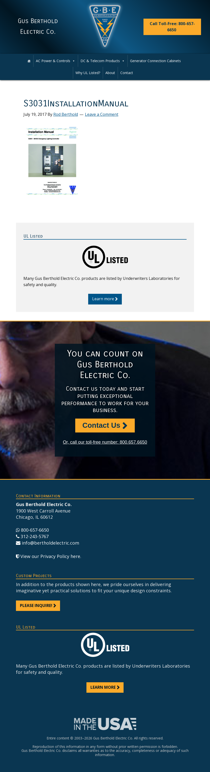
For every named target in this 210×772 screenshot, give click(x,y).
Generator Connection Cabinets (155, 60)
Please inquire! (36, 605)
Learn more (103, 298)
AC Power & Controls (53, 60)
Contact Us (101, 425)
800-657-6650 (35, 530)
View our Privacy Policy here (50, 556)
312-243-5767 (35, 536)
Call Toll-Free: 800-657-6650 (172, 27)
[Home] (29, 61)
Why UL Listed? (87, 72)
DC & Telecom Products (100, 60)
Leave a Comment (101, 114)
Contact (126, 72)
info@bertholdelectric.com (50, 543)
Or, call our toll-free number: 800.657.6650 (105, 442)
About (110, 72)
